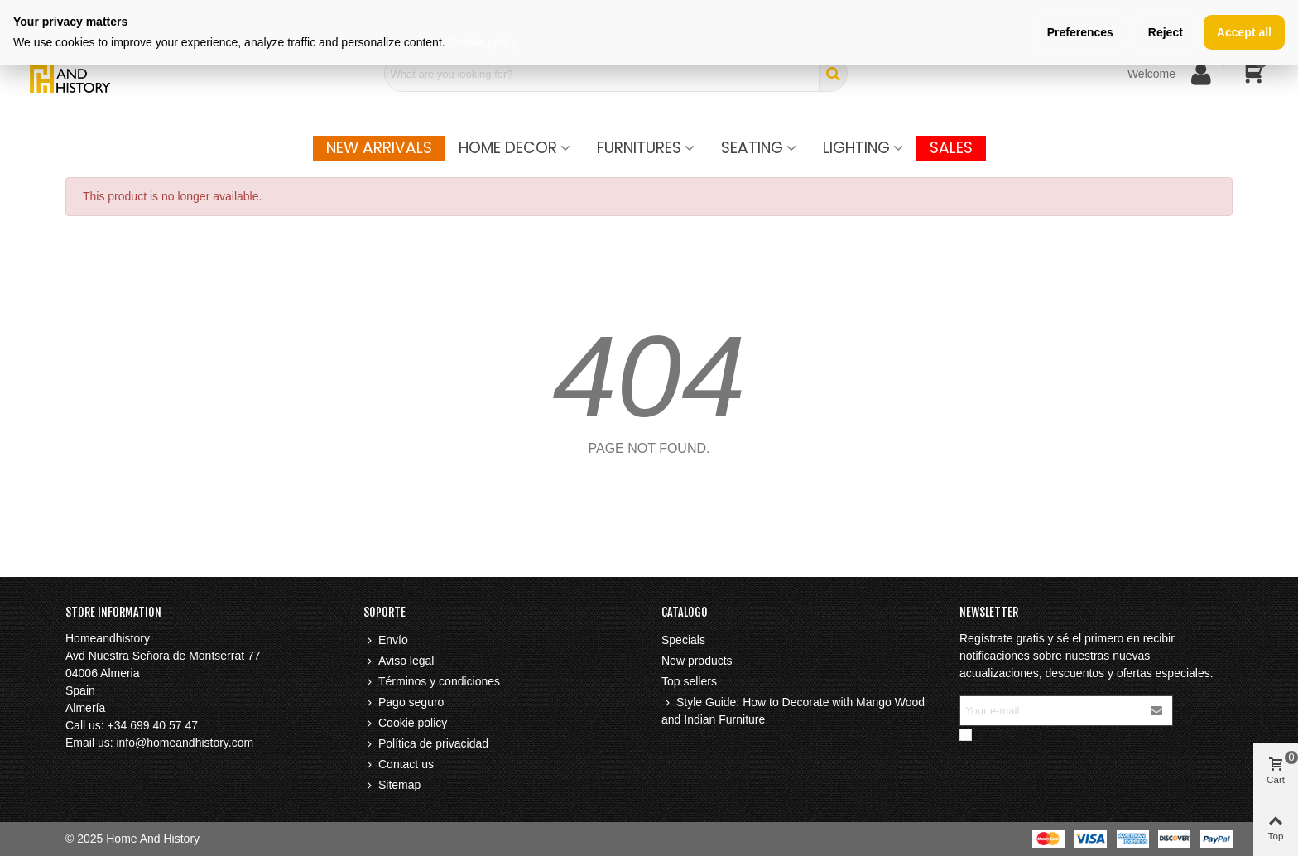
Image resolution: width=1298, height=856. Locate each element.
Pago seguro (403, 702)
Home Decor (508, 148)
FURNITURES (639, 148)
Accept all (1244, 32)
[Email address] (1051, 710)
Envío (385, 640)
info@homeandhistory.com (184, 742)
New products (697, 660)
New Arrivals (379, 148)
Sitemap (392, 785)
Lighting (856, 148)
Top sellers (689, 681)
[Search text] (602, 73)
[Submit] (1157, 710)
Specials (683, 640)
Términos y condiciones (431, 681)
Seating (752, 148)
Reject (1165, 32)
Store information (113, 612)
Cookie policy (405, 723)
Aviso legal (398, 661)
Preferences (1080, 32)
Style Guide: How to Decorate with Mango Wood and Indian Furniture (793, 710)
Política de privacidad (425, 744)
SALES (951, 148)
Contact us (398, 764)
